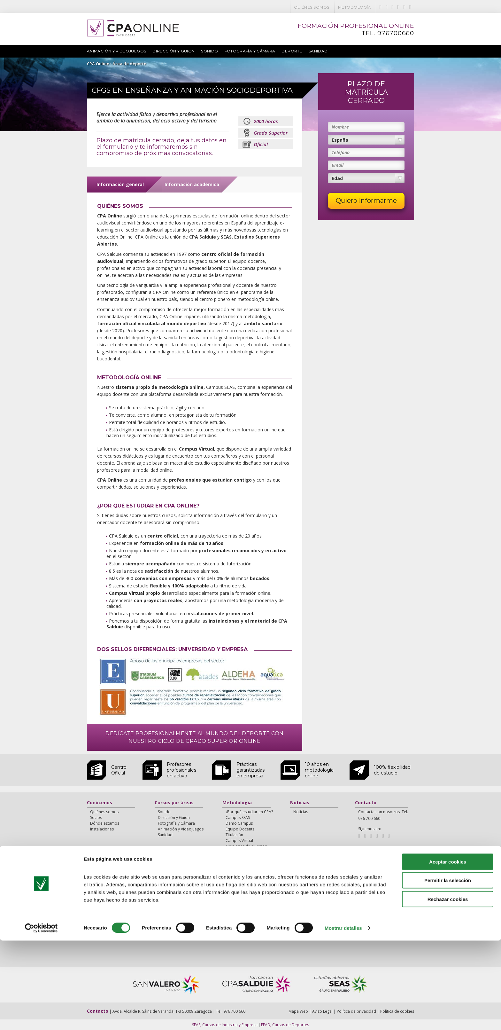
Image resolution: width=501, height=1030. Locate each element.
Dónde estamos (104, 823)
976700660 (395, 33)
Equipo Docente (240, 829)
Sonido (209, 51)
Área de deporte (129, 64)
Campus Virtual (239, 840)
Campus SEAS (238, 817)
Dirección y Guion (173, 51)
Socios (96, 817)
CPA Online (98, 64)
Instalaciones (102, 829)
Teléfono (341, 152)
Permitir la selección (447, 969)
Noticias (299, 803)
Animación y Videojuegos (116, 51)
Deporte (291, 51)
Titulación (234, 834)
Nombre (340, 127)
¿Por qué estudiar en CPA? (249, 811)
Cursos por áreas (174, 803)
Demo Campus (239, 823)
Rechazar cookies (448, 988)
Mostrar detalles (343, 1017)
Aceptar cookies (447, 951)
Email (337, 165)
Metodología (354, 7)
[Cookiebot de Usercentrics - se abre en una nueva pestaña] (41, 1017)
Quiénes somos (311, 7)
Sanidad (318, 51)
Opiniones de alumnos (246, 846)
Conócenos (99, 803)
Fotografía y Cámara (250, 51)
